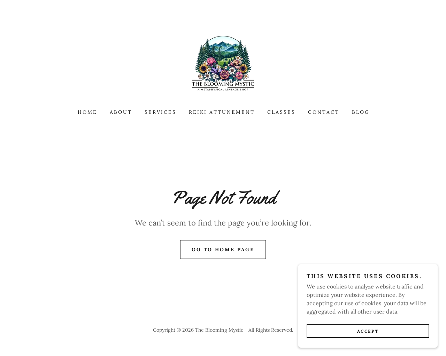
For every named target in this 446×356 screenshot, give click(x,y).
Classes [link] (281, 112)
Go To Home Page (223, 249)
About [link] (121, 112)
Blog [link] (361, 112)
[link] (223, 64)
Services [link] (160, 112)
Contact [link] (323, 112)
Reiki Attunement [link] (222, 112)
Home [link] (87, 112)
